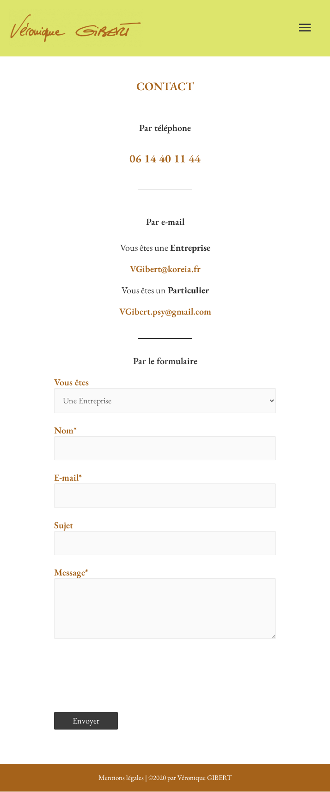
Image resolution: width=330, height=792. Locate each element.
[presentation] (124, 671)
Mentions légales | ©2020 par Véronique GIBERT (165, 777)
